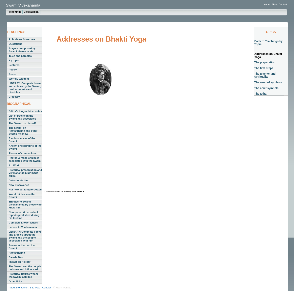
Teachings (15, 11)
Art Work (14, 165)
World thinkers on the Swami (22, 196)
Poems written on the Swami (22, 247)
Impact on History (20, 261)
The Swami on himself (22, 123)
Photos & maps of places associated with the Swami (25, 159)
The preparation (264, 62)
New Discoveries (19, 185)
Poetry (13, 69)
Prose (12, 74)
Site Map (35, 287)
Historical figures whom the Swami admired (23, 275)
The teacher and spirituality (265, 75)
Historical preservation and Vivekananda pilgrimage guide (25, 172)
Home (267, 4)
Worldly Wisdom (19, 78)
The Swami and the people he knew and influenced (25, 268)
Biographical (31, 11)
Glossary (14, 96)
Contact (283, 4)
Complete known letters (23, 222)
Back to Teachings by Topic (268, 43)
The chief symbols (266, 88)
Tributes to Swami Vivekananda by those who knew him (25, 204)
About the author (19, 287)
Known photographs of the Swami (25, 147)
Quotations (15, 43)
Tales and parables (20, 55)
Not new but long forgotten (25, 189)
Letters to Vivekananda (23, 227)
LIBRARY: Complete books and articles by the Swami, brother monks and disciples (25, 88)
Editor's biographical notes (25, 111)
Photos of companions (22, 153)
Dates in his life (18, 180)
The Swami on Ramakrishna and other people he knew (23, 130)
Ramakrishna (17, 252)
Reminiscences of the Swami (22, 140)
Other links (15, 281)
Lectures (14, 65)
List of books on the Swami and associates (22, 117)
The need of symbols (268, 82)
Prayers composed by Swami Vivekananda (22, 50)
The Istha (260, 93)
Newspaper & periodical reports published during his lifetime (24, 215)
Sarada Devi (16, 257)
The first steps (263, 68)
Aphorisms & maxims (22, 39)
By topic (14, 60)
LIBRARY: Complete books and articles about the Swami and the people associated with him (25, 236)
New (274, 4)
